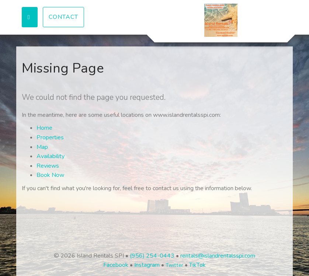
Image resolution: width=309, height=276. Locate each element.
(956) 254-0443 (152, 256)
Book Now (50, 175)
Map (42, 147)
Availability (51, 156)
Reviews (48, 166)
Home (44, 128)
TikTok (197, 265)
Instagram (147, 265)
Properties (50, 137)
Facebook (115, 265)
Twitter (174, 265)
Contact (63, 17)
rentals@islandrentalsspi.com (217, 256)
